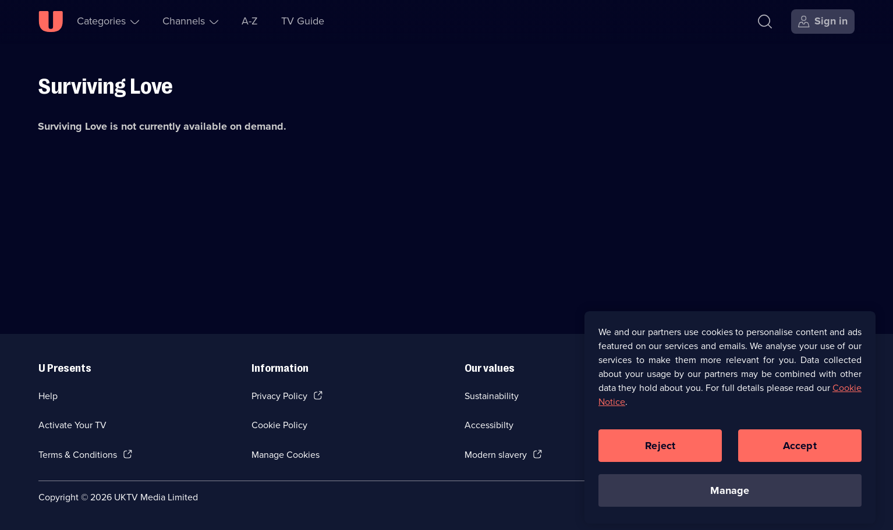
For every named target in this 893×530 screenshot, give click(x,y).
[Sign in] (823, 21)
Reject (660, 449)
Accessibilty (489, 425)
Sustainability (492, 396)
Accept (800, 449)
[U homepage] (50, 21)
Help (48, 396)
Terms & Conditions (77, 454)
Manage (729, 493)
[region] (730, 420)
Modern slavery (496, 454)
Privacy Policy (279, 396)
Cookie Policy (279, 425)
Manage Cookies (285, 454)
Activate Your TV (72, 425)
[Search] (765, 21)
